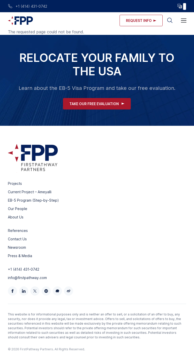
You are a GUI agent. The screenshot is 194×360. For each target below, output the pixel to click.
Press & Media (20, 256)
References (18, 230)
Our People (17, 208)
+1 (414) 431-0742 (27, 6)
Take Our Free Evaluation (96, 104)
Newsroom (17, 247)
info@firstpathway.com (27, 277)
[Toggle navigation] (183, 20)
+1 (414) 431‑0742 (23, 269)
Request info (141, 20)
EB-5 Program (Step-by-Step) (33, 200)
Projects (15, 183)
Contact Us (17, 239)
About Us (15, 217)
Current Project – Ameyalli (29, 192)
